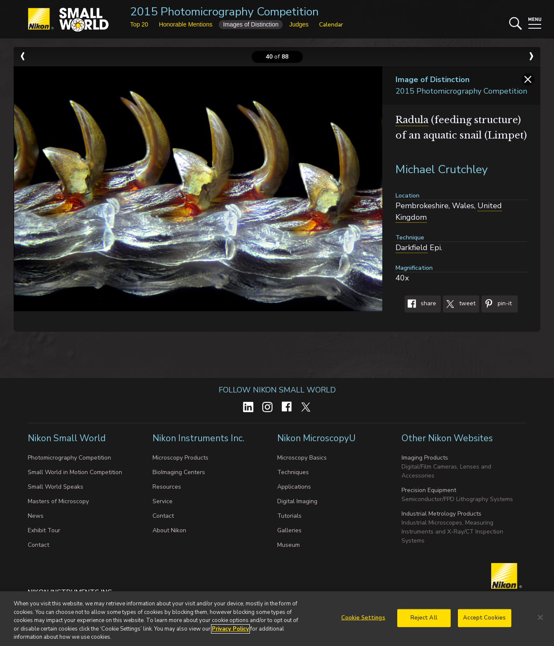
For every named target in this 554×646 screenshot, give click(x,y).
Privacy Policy (230, 632)
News (36, 516)
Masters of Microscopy (58, 501)
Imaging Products (425, 458)
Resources (166, 487)
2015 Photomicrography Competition (224, 12)
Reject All (423, 621)
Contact (38, 545)
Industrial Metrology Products (441, 514)
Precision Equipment (429, 490)
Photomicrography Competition (69, 458)
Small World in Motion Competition (75, 472)
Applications (294, 487)
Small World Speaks (55, 487)
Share (420, 304)
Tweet (459, 304)
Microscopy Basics (302, 458)
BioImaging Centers (178, 472)
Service (162, 501)
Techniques (293, 472)
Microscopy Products (180, 458)
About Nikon (169, 530)
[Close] (540, 620)
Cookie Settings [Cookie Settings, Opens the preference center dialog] (363, 621)
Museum (288, 545)
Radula (412, 120)
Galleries (289, 530)
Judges (298, 24)
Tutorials (289, 516)
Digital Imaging (297, 501)
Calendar (331, 25)
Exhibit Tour (44, 530)
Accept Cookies (484, 621)
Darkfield (412, 247)
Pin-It (496, 304)
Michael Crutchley (442, 169)
